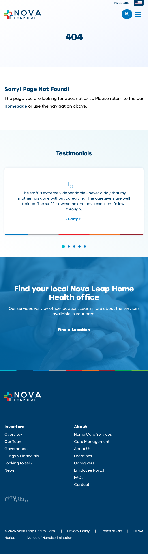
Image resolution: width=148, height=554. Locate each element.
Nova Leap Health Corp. (22, 14)
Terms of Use (111, 530)
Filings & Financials (21, 455)
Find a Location (74, 329)
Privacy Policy (78, 530)
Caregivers (84, 462)
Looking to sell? (18, 462)
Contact (81, 484)
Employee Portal (89, 470)
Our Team (13, 441)
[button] (63, 249)
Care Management (91, 441)
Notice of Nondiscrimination (49, 537)
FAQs (78, 477)
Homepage (15, 106)
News (9, 470)
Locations (83, 455)
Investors (121, 2)
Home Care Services (93, 434)
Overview (13, 434)
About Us (82, 448)
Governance (16, 448)
